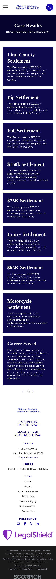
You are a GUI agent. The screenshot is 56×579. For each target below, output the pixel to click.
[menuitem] (13, 569)
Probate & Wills (28, 506)
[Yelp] (31, 523)
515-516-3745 (28, 425)
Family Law (28, 496)
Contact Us (28, 511)
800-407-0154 (28, 435)
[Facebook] (24, 523)
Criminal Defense (28, 491)
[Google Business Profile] (18, 523)
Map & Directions (28, 457)
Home (28, 481)
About (28, 486)
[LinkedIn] (37, 523)
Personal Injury (28, 501)
